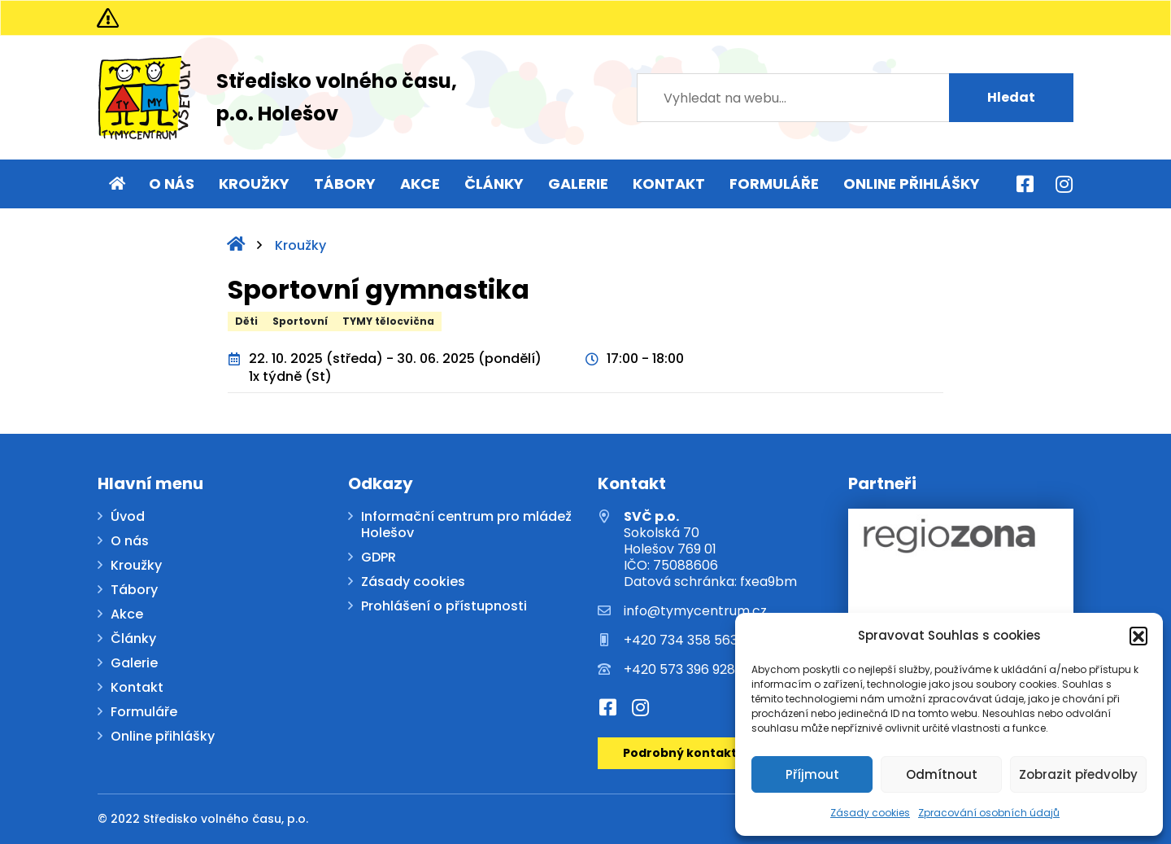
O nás (171, 183)
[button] (1138, 636)
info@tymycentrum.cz (695, 611)
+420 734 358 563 (681, 640)
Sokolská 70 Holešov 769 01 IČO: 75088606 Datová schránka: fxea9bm (710, 549)
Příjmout (812, 774)
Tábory (345, 183)
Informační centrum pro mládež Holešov (466, 525)
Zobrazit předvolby (1078, 774)
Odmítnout (941, 774)
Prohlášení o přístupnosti (444, 606)
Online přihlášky (911, 183)
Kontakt (669, 183)
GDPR (378, 557)
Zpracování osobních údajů (989, 813)
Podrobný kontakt (680, 753)
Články (494, 183)
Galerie (578, 183)
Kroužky (254, 183)
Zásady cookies (870, 813)
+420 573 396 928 (679, 670)
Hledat (1011, 97)
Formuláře (774, 183)
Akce (420, 183)
